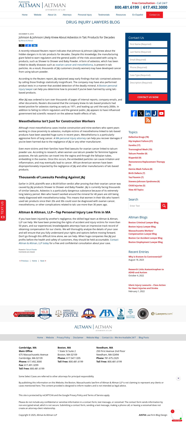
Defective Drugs (139, 137)
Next (43, 260)
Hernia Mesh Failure (140, 169)
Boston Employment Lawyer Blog (146, 242)
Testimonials (104, 15)
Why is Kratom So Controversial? (145, 256)
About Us (52, 15)
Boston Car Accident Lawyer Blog (145, 238)
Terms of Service (96, 395)
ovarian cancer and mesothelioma (74, 64)
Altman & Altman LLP (47, 415)
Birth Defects (137, 173)
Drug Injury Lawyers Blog (42, 5)
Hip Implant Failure (141, 141)
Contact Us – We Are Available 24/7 (119, 337)
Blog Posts (144, 337)
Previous (24, 260)
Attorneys (67, 15)
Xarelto (134, 145)
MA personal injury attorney (71, 138)
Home (25, 15)
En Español (137, 15)
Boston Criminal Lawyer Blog (143, 222)
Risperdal (135, 157)
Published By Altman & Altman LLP (141, 6)
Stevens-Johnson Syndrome (144, 181)
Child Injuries (137, 185)
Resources (121, 15)
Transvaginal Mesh (140, 149)
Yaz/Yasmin (136, 177)
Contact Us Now (147, 97)
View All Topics (136, 189)
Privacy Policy (63, 337)
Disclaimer (78, 337)
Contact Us (154, 15)
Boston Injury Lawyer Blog (142, 226)
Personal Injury (85, 15)
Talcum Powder (31, 249)
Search (164, 206)
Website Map (92, 337)
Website (37, 15)
